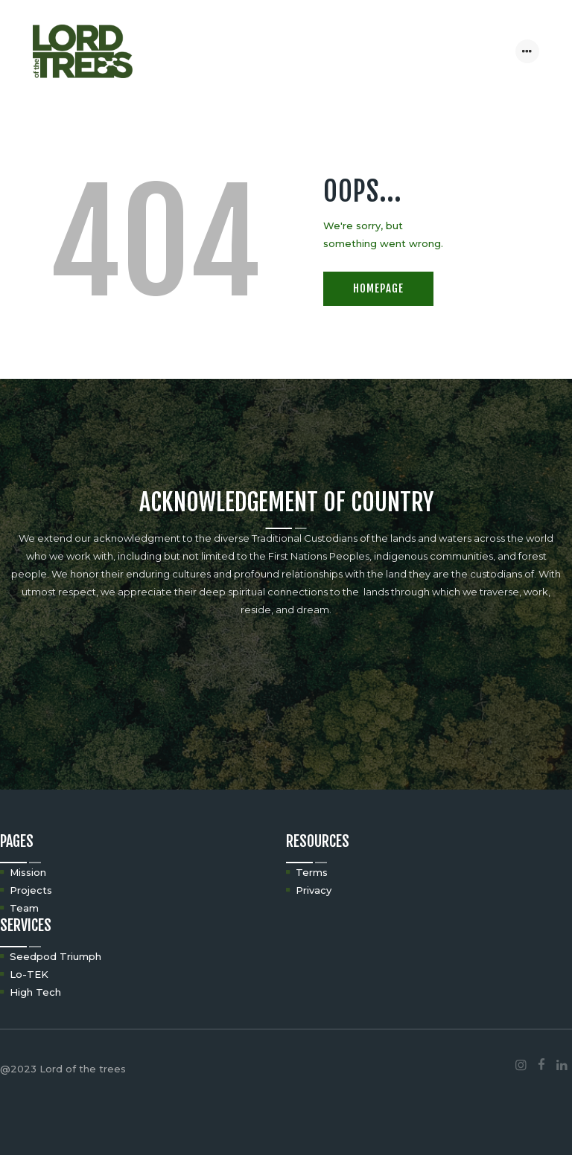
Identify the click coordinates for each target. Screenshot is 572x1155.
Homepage (378, 288)
